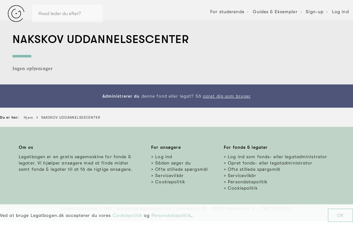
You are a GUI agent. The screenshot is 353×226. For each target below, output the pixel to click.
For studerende (227, 11)
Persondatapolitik (171, 215)
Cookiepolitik (128, 215)
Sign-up (315, 11)
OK (340, 215)
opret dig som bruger (227, 96)
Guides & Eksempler (275, 11)
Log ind (340, 11)
